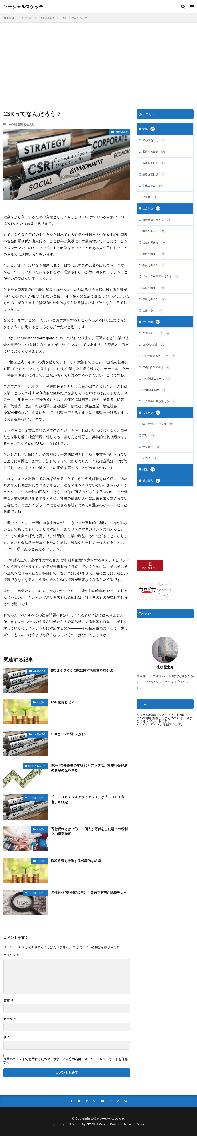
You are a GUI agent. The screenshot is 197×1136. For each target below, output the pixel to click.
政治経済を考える (158, 224)
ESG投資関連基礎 (158, 377)
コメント (11, 955)
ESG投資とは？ (63, 702)
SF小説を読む (155, 141)
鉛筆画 (150, 200)
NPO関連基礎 (155, 400)
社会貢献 (27, 18)
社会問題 (152, 212)
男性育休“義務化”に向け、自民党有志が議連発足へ (89, 895)
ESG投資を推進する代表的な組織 (77, 860)
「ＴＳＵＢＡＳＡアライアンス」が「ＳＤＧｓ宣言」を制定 (90, 799)
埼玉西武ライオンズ (160, 436)
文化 (149, 129)
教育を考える (155, 271)
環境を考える (155, 306)
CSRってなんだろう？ (74, 18)
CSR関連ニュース (37, 765)
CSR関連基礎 (47, 18)
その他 (150, 471)
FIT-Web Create (96, 1124)
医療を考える (155, 294)
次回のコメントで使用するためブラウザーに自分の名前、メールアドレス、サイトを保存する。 (65, 1060)
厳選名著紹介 (155, 153)
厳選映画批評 (155, 165)
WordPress (138, 1124)
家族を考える (155, 259)
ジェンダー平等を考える (163, 283)
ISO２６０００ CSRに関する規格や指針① (84, 670)
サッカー (152, 459)
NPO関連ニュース (158, 389)
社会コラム (153, 318)
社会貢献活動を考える (161, 412)
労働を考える (155, 235)
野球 (149, 448)
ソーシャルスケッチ (23, 6)
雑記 (149, 483)
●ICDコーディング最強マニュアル (160, 738)
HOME (11, 18)
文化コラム (153, 188)
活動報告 (152, 495)
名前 (8, 1000)
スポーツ (152, 424)
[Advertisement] (98, 67)
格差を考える (155, 247)
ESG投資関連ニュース (161, 365)
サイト (8, 1037)
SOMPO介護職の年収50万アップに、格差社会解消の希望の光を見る (90, 768)
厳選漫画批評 (155, 176)
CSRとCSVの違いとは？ (70, 734)
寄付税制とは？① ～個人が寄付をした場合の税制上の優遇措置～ (90, 831)
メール (9, 1018)
